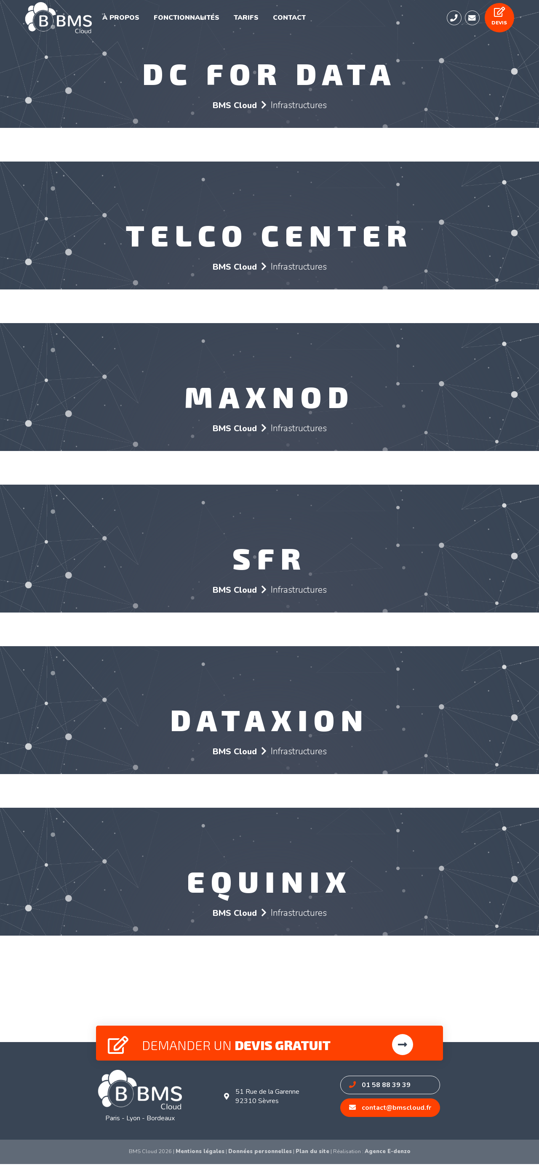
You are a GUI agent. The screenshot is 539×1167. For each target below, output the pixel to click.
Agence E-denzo (388, 1154)
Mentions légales (200, 1154)
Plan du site (312, 1154)
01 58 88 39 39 (381, 1088)
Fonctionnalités (195, 19)
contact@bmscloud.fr (391, 1110)
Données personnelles (260, 1154)
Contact (291, 19)
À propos (134, 19)
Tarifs (250, 19)
